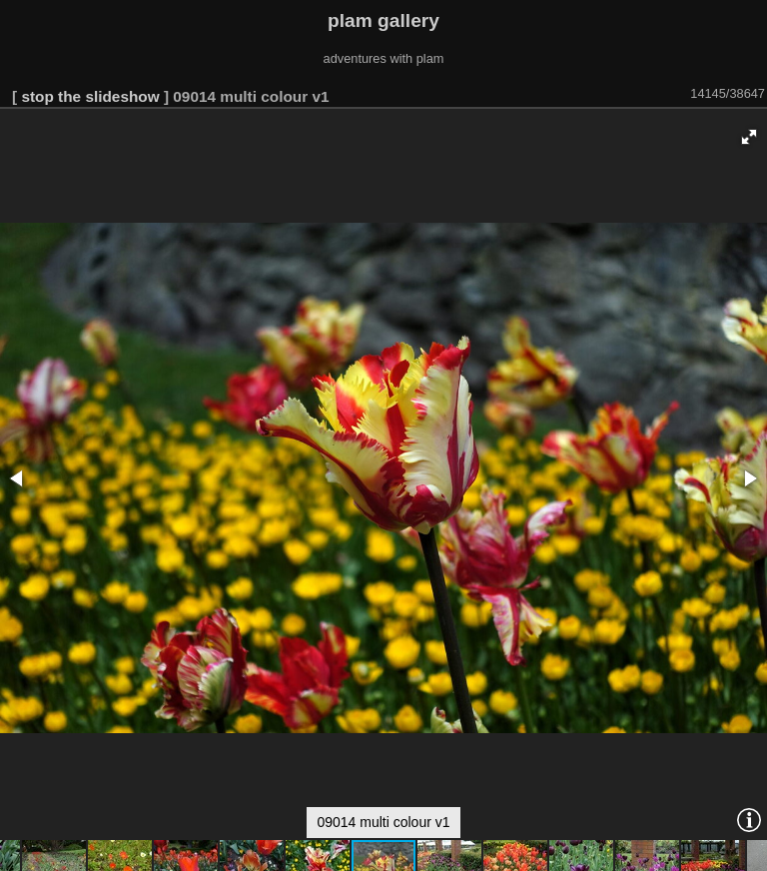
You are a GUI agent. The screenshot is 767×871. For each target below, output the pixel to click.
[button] (749, 137)
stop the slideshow (90, 96)
